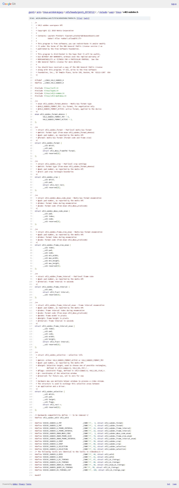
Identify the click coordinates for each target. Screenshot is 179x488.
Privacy (22, 484)
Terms (28, 484)
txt (168, 484)
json (175, 484)
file (80, 18)
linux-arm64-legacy (53, 12)
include (103, 12)
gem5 (32, 12)
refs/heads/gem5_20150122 (80, 12)
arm (39, 12)
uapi (111, 12)
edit (87, 18)
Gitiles (15, 484)
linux (118, 12)
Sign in (174, 4)
